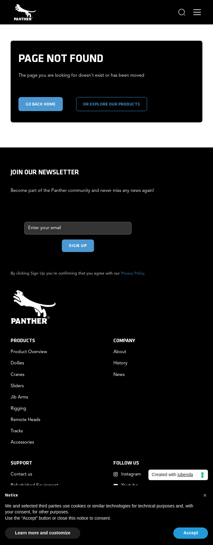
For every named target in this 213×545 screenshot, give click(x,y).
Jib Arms (19, 397)
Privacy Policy (132, 273)
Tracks (17, 431)
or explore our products (111, 104)
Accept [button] (190, 532)
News (119, 375)
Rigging (18, 408)
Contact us (21, 474)
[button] (181, 12)
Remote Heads (25, 420)
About (119, 352)
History (120, 363)
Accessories (22, 442)
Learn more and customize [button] (42, 532)
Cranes (17, 375)
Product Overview (29, 352)
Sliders (17, 386)
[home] (23, 12)
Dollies (17, 363)
